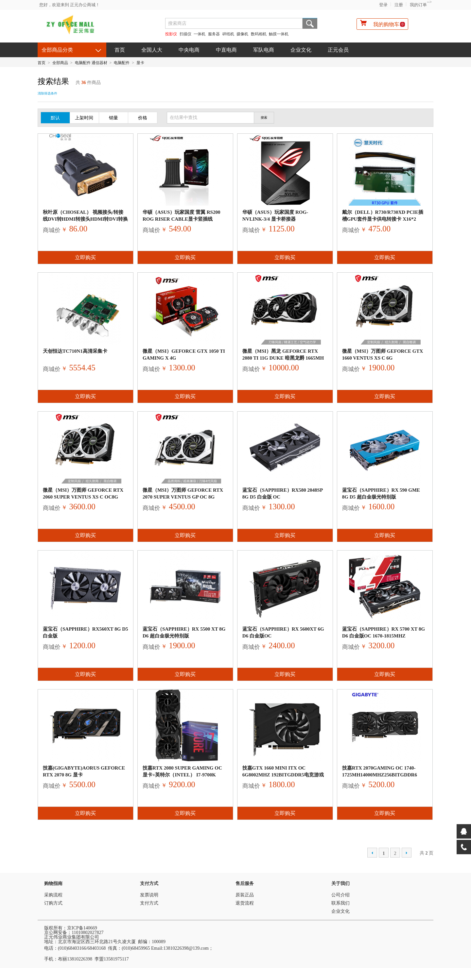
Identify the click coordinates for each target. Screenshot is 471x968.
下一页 (406, 853)
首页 (119, 50)
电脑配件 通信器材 (91, 62)
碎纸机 (228, 34)
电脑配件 (122, 62)
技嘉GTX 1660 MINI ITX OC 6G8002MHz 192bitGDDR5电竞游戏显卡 (283, 774)
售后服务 (245, 883)
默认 (55, 117)
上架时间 (84, 117)
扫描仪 (185, 34)
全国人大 (151, 50)
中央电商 (189, 50)
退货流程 (245, 903)
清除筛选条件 (47, 93)
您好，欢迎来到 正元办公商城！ (69, 4)
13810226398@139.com (186, 948)
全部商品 (60, 62)
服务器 (214, 34)
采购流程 (53, 894)
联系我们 (340, 903)
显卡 (140, 62)
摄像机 (242, 34)
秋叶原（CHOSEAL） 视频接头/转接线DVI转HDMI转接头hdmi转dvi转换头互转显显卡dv (85, 219)
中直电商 (226, 50)
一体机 (200, 34)
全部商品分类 (57, 50)
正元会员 (338, 50)
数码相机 (259, 34)
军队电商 (263, 50)
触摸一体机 (278, 34)
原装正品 (245, 894)
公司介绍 (340, 894)
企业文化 (300, 50)
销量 (113, 117)
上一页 (372, 853)
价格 (142, 117)
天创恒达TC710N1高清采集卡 (75, 351)
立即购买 (85, 257)
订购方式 (53, 903)
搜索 (310, 23)
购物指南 (53, 883)
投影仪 (171, 34)
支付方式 (149, 883)
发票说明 (149, 894)
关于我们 (340, 883)
